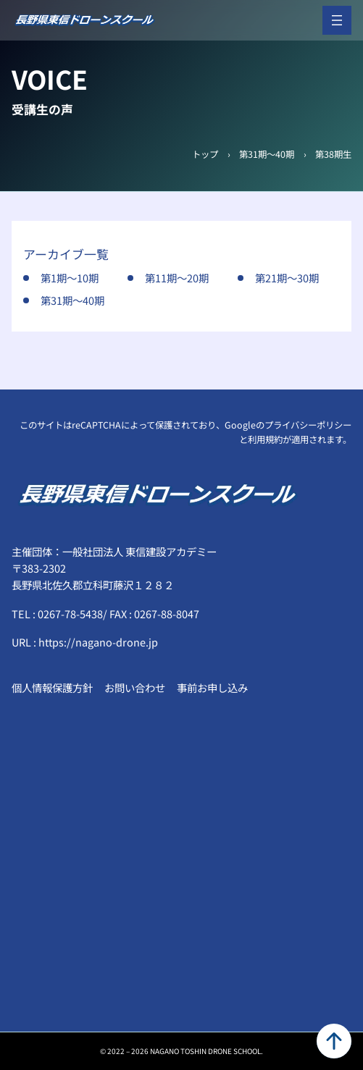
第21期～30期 (287, 277)
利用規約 (265, 439)
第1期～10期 (70, 277)
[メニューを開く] (337, 20)
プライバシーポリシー (307, 424)
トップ (205, 154)
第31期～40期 (266, 154)
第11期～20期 (177, 277)
